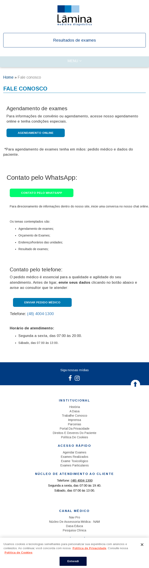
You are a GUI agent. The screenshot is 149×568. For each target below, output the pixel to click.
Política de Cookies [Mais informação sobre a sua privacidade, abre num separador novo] (18, 552)
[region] (74, 553)
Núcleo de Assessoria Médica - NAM (74, 521)
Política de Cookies (74, 437)
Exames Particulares (74, 465)
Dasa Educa (74, 526)
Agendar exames (74, 452)
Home (8, 77)
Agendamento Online (35, 132)
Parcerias (74, 424)
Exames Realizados (74, 456)
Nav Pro (74, 517)
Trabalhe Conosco (74, 415)
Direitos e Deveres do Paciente (74, 433)
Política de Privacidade (89, 548)
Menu (78, 62)
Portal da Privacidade (74, 428)
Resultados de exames (74, 40)
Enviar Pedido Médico (42, 302)
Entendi (73, 561)
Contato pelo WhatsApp (41, 192)
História (74, 407)
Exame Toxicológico (74, 461)
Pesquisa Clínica (74, 530)
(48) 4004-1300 (40, 314)
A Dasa (74, 411)
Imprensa (74, 420)
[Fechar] (142, 544)
